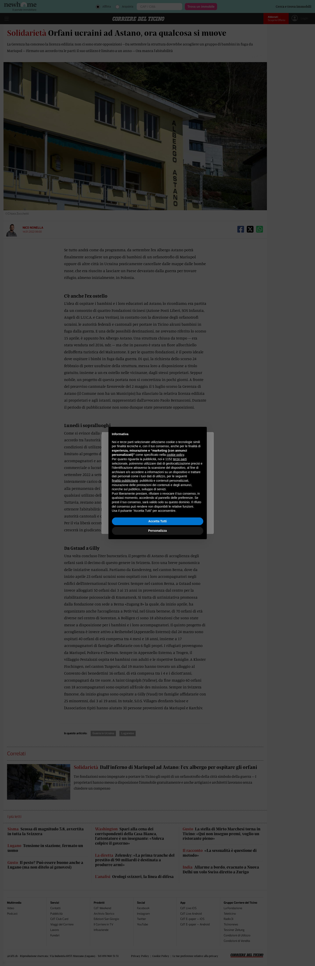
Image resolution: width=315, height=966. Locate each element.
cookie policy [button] (175, 454)
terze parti (180, 459)
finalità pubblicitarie (125, 480)
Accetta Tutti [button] (157, 521)
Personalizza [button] (157, 530)
